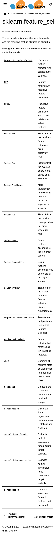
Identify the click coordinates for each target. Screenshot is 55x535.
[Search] (51, 4)
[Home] (5, 13)
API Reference (16, 14)
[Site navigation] (5, 4)
